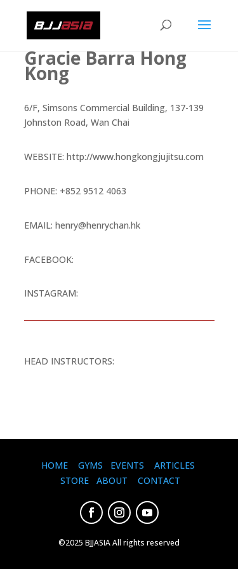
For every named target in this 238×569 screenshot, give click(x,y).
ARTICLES (174, 465)
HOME (54, 465)
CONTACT (159, 480)
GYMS (90, 465)
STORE (74, 480)
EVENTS (127, 465)
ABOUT (112, 480)
